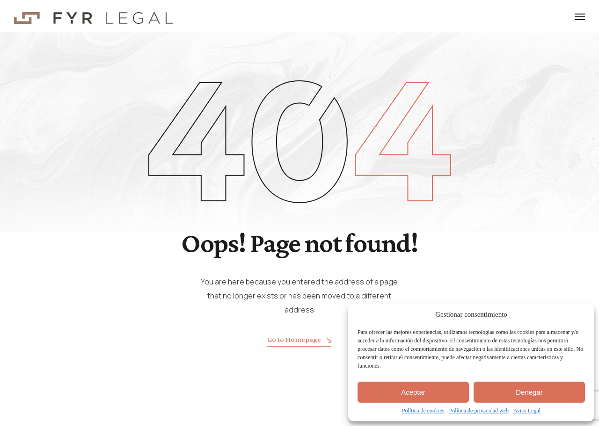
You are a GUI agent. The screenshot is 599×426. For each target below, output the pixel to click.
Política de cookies (423, 410)
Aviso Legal (527, 410)
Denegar (529, 392)
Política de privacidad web (479, 410)
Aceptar (413, 392)
